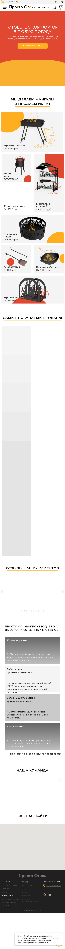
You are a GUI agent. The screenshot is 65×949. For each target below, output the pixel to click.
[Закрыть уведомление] (61, 935)
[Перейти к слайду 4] (29, 611)
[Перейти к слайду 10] (43, 611)
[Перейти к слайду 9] (41, 611)
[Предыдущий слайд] (2, 591)
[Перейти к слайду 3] (26, 611)
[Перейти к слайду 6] (33, 611)
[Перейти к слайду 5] (31, 611)
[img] (55, 931)
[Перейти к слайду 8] (38, 611)
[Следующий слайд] (63, 591)
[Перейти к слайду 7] (36, 611)
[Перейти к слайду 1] (21, 611)
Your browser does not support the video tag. (32, 776)
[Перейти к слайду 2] (24, 611)
